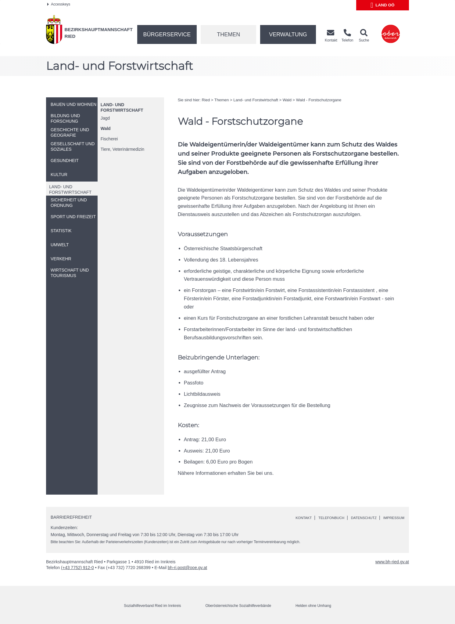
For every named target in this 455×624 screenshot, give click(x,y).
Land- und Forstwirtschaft (255, 100)
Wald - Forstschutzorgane (318, 100)
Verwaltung (288, 34)
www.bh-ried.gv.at (392, 561)
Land (383, 5)
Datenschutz (356, 517)
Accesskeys (58, 4)
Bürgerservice (167, 34)
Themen (228, 34)
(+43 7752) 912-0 (77, 567)
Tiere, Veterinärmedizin (122, 149)
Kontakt (286, 517)
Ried (206, 100)
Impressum (391, 517)
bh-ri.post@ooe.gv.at (187, 567)
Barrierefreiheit (71, 517)
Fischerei (109, 138)
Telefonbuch (318, 517)
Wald (106, 128)
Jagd (105, 118)
